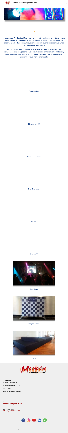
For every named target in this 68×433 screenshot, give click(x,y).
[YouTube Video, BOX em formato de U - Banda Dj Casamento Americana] (34, 240)
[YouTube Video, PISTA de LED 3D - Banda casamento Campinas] (34, 110)
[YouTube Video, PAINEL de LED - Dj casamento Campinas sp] (34, 77)
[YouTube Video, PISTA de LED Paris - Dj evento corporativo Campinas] (34, 143)
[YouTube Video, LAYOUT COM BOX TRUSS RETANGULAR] (34, 175)
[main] (34, 47)
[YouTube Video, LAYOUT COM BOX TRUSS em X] (34, 207)
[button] (2, 2)
